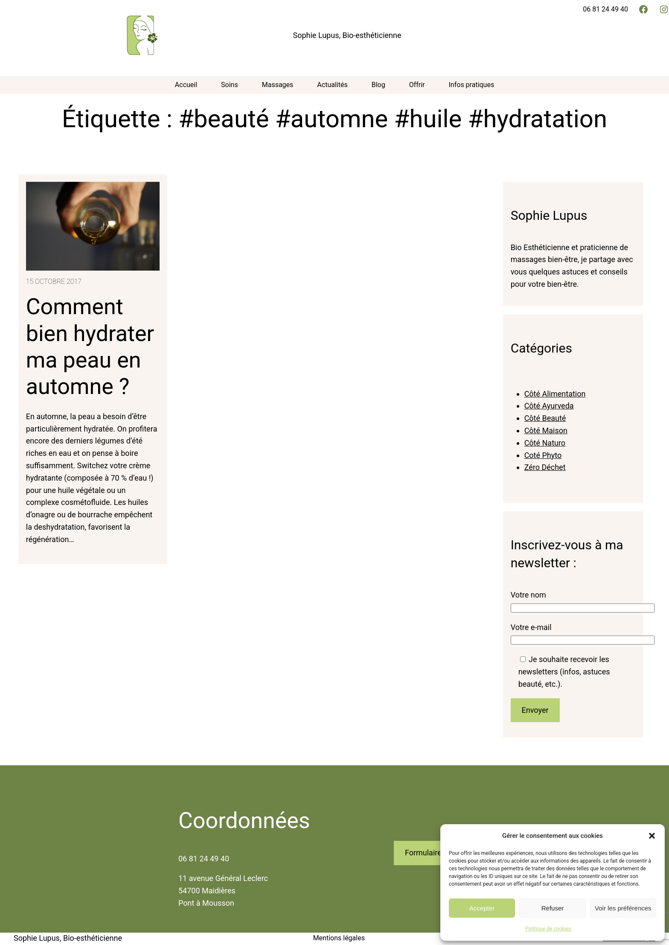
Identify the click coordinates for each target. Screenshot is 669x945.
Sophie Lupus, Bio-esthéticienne (347, 35)
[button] (652, 835)
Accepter (481, 908)
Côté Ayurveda (549, 405)
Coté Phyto (543, 455)
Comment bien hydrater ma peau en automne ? (90, 347)
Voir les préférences (623, 908)
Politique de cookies (548, 929)
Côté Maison (545, 430)
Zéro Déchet (545, 467)
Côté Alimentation (555, 393)
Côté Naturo (545, 442)
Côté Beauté (545, 418)
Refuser (552, 908)
